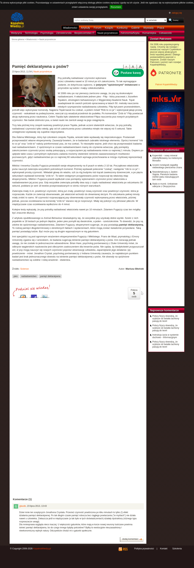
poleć (142, 293)
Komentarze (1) (22, 499)
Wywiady (148, 27)
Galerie (135, 27)
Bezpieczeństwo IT (84, 33)
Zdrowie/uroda (64, 33)
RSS (125, 549)
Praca (160, 27)
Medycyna (16, 33)
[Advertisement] (78, 52)
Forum (97, 27)
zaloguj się (177, 13)
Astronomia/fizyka (130, 33)
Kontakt (163, 548)
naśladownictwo (28, 276)
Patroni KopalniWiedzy (166, 84)
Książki (109, 27)
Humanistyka (149, 33)
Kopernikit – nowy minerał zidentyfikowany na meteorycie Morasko (167, 158)
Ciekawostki (165, 33)
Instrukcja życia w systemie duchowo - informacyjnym (165, 336)
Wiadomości (70, 27)
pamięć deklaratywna (50, 276)
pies (16, 276)
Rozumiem (116, 7)
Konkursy (122, 27)
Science (24, 268)
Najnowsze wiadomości (164, 149)
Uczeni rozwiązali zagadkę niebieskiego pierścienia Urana (167, 166)
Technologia (31, 33)
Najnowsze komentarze (164, 310)
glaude (22, 506)
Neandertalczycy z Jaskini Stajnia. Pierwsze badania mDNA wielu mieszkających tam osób (165, 176)
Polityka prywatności (144, 548)
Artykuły (85, 27)
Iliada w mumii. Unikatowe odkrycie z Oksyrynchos (165, 185)
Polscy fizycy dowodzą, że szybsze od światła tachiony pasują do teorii (165, 318)
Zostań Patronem (161, 38)
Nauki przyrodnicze (107, 33)
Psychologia (47, 33)
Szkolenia (177, 548)
